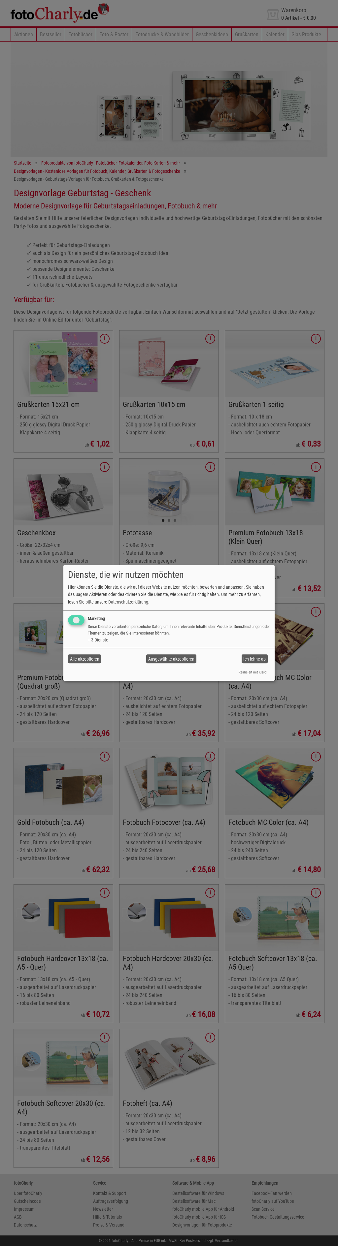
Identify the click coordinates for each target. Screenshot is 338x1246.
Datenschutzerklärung (128, 602)
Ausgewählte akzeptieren (171, 659)
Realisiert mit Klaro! (253, 672)
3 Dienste (98, 639)
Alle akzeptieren (84, 659)
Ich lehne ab (254, 659)
